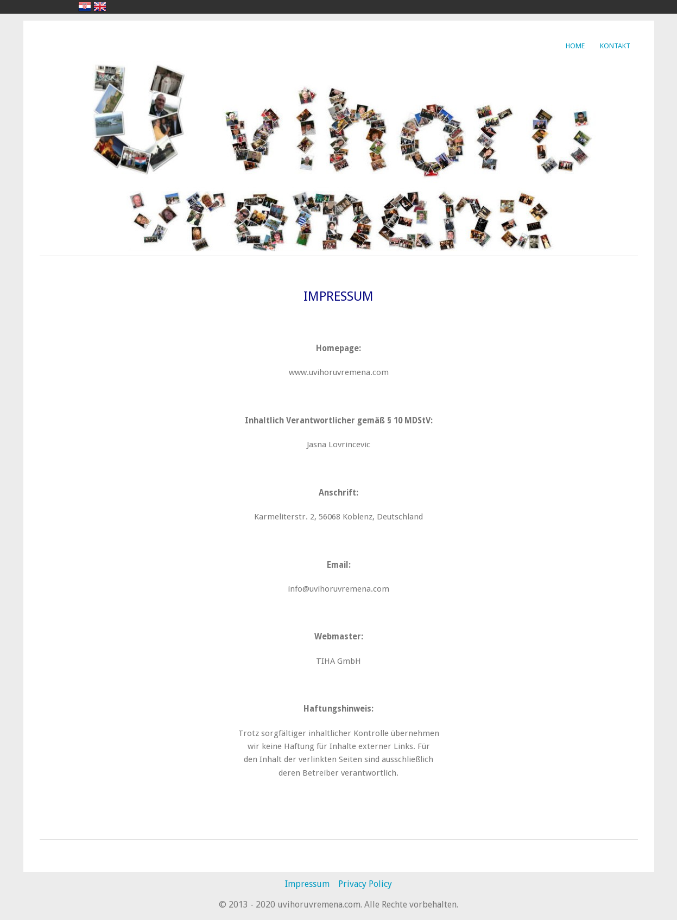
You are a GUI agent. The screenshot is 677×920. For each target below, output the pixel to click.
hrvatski (84, 6)
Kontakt (615, 46)
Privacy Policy (365, 884)
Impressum (307, 884)
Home (575, 46)
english (99, 6)
